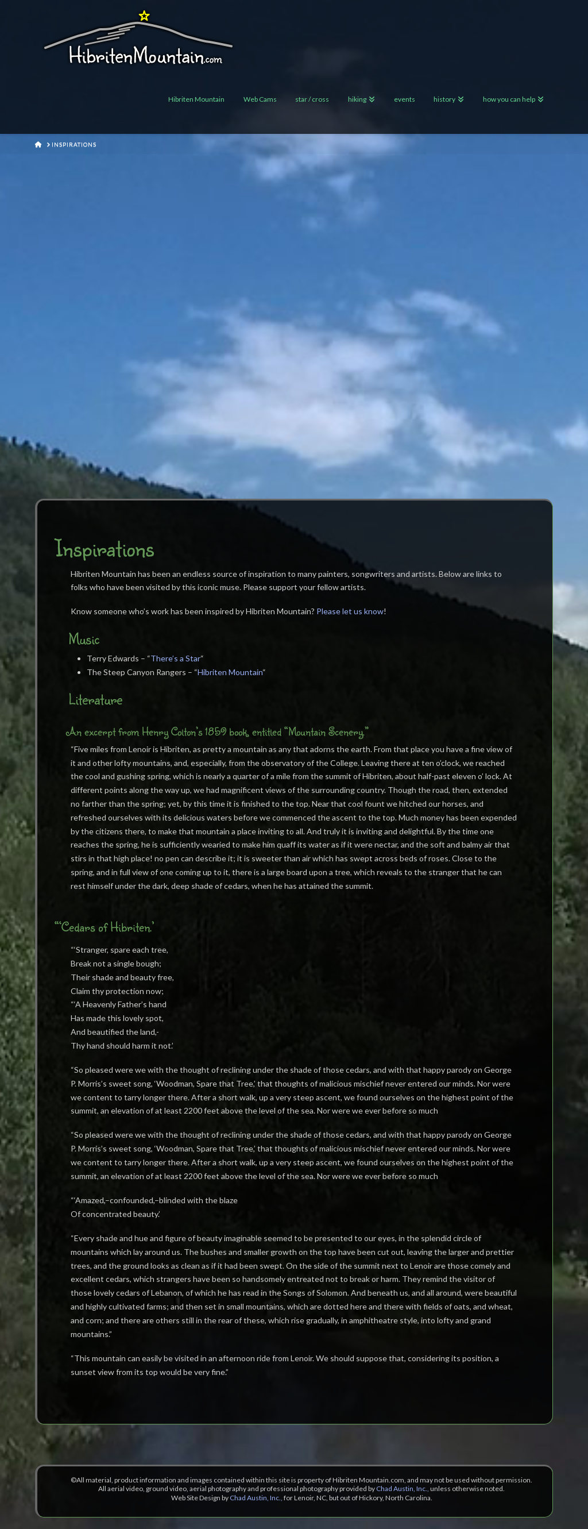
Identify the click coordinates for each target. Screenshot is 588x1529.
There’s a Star (175, 658)
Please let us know (350, 611)
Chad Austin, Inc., (402, 1488)
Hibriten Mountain (230, 672)
